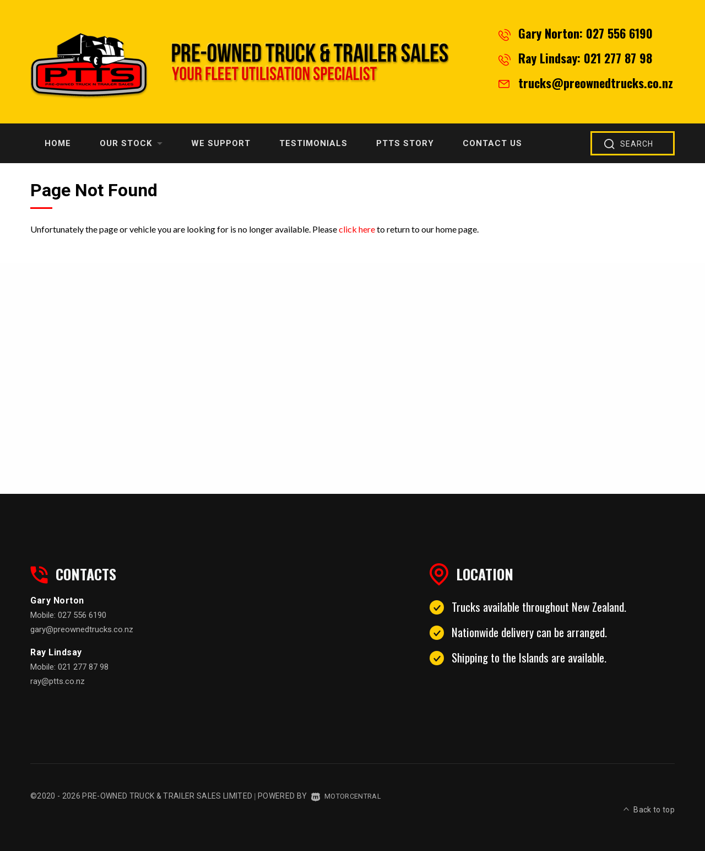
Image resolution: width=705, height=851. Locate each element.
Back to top (649, 794)
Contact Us (492, 143)
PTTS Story (405, 143)
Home (58, 143)
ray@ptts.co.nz (57, 681)
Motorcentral (349, 795)
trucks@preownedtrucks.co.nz (595, 82)
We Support (221, 143)
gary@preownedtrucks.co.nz (81, 629)
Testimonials (313, 143)
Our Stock (131, 143)
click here (357, 229)
